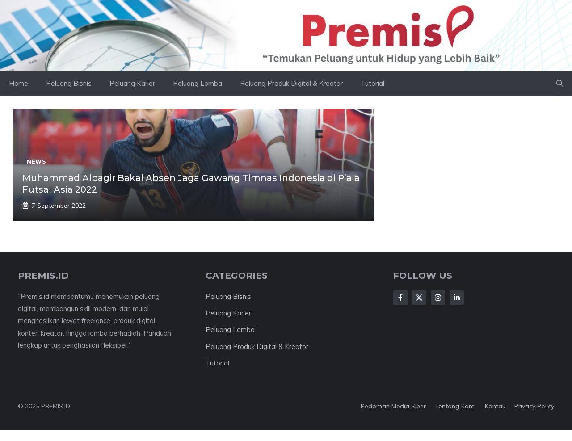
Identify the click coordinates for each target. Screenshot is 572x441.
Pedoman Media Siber (393, 406)
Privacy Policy (534, 406)
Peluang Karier (132, 83)
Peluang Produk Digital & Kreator (291, 83)
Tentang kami (455, 406)
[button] (559, 83)
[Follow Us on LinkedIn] (457, 297)
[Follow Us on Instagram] (438, 297)
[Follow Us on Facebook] (400, 297)
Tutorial (372, 83)
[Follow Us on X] (419, 297)
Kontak (495, 406)
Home (18, 83)
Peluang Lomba (197, 83)
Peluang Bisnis (69, 83)
